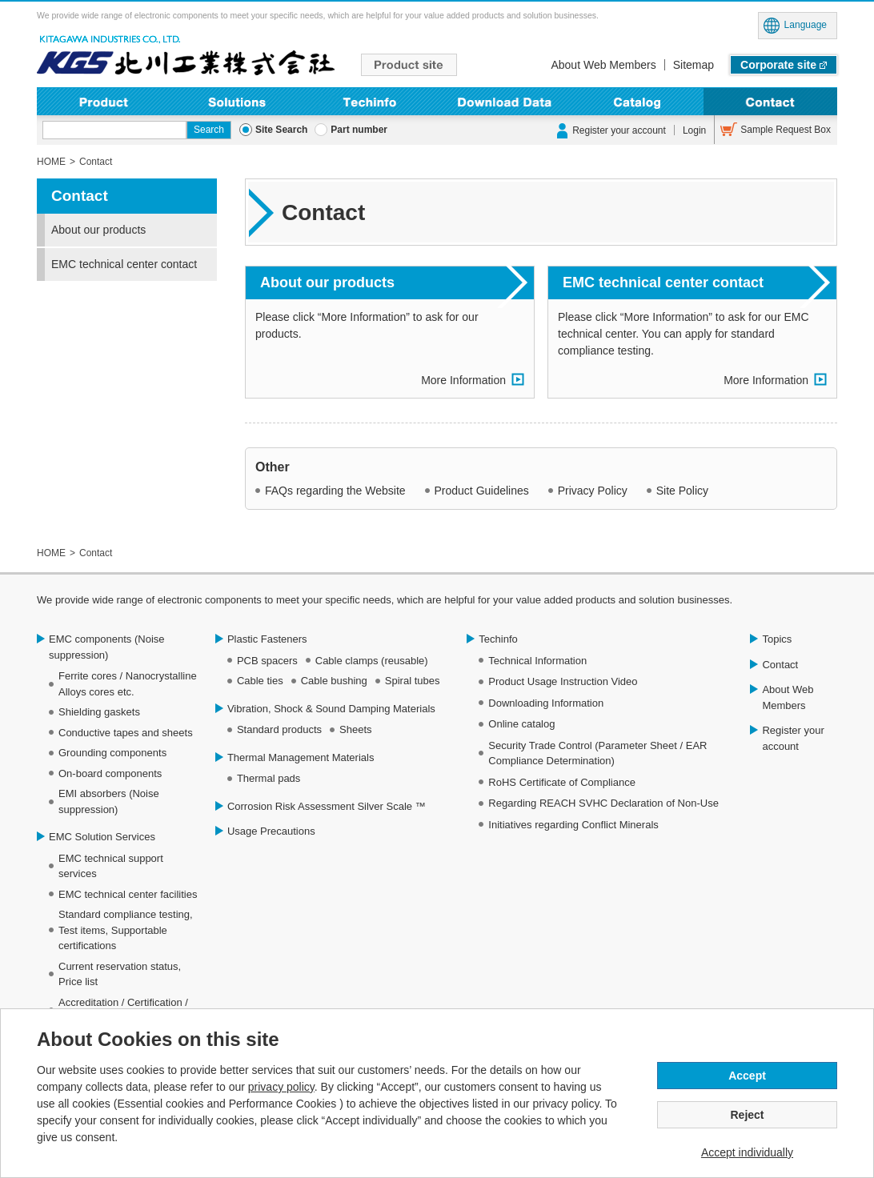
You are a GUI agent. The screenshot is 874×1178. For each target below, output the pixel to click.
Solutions (237, 101)
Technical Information (537, 661)
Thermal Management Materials (301, 757)
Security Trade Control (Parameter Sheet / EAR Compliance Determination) (597, 753)
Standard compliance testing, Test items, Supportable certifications (125, 930)
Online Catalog (637, 101)
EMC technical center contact (663, 282)
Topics (777, 639)
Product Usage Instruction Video (562, 681)
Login (694, 130)
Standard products (279, 729)
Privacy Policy (592, 490)
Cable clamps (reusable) (371, 661)
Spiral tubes (412, 681)
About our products (327, 282)
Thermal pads (268, 778)
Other (272, 467)
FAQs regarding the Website (335, 490)
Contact (770, 101)
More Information (463, 380)
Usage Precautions (271, 831)
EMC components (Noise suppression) (107, 647)
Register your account (619, 130)
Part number (359, 129)
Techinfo (370, 101)
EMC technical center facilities (127, 894)
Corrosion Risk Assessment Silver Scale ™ (326, 806)
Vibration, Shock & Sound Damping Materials (331, 709)
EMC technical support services (110, 866)
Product (103, 101)
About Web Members (603, 64)
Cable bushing (334, 681)
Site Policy (682, 490)
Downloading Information (504, 101)
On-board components (110, 773)
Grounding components (112, 753)
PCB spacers (267, 661)
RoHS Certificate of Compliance (561, 782)
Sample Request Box (785, 129)
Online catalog (521, 724)
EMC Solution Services (102, 837)
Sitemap (693, 64)
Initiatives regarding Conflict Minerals (573, 825)
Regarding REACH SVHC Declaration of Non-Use (603, 803)
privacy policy (281, 1086)
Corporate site (778, 64)
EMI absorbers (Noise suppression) (108, 801)
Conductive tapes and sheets (125, 733)
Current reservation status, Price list (119, 974)
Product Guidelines (482, 490)
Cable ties (260, 681)
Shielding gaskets (99, 712)
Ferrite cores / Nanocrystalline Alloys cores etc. (127, 684)
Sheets (355, 729)
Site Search (281, 129)
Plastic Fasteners (267, 639)
